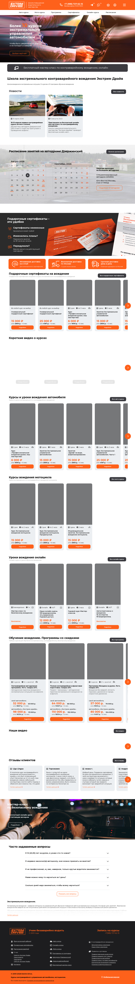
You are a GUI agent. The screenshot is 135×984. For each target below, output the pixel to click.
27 (28, 190)
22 (38, 185)
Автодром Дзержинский (62, 957)
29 (38, 190)
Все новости (118, 92)
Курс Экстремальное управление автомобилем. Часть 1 (106, 453)
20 (28, 185)
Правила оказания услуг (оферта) (102, 956)
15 (38, 180)
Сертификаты (73, 12)
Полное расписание (116, 152)
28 (33, 190)
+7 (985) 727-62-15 (73, 4)
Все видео (120, 731)
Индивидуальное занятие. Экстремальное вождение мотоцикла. (78, 533)
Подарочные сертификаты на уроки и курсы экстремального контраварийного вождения (42, 276)
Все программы (118, 640)
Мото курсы (40, 12)
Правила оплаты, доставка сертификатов (104, 960)
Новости (15, 91)
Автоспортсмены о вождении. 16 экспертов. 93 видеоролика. (105, 614)
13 (28, 180)
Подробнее (23, 382)
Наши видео (18, 730)
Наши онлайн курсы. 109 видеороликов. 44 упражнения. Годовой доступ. (49, 614)
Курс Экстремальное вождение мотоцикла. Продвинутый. (49, 533)
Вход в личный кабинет (22, 941)
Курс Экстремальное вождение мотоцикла (20, 532)
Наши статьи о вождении (99, 947)
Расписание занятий (21, 949)
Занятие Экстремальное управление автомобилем (107, 314)
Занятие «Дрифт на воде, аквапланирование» (77, 453)
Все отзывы (119, 760)
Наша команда (18, 957)
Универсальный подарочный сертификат (22, 313)
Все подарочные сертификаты (112, 275)
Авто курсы (23, 12)
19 (22, 185)
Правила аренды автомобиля (101, 958)
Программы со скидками (61, 953)
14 (33, 180)
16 (43, 180)
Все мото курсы (118, 479)
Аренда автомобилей (61, 961)
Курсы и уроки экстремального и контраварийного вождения (32, 400)
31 (12, 195)
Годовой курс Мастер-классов (77, 612)
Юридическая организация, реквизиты (104, 962)
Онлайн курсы (93, 12)
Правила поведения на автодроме (102, 954)
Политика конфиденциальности (101, 964)
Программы (56, 12)
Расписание (111, 12)
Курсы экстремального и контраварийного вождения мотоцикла (33, 480)
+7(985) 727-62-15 (112, 933)
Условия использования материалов (40, 980)
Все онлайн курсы (117, 559)
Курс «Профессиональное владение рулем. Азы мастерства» (77, 314)
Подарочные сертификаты (23, 945)
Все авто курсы (118, 399)
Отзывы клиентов (22, 760)
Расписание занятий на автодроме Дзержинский (45, 151)
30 (43, 190)
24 (12, 190)
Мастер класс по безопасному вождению (21, 612)
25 (17, 190)
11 (17, 180)
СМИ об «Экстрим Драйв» (22, 961)
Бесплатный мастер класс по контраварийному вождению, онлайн (66, 67)
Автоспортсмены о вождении (101, 945)
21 (33, 185)
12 (22, 180)
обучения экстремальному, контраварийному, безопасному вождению (49, 641)
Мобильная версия (111, 977)
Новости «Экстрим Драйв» (22, 955)
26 (22, 190)
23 (43, 185)
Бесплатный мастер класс (62, 965)
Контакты (17, 964)
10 (12, 180)
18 (17, 185)
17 (12, 185)
